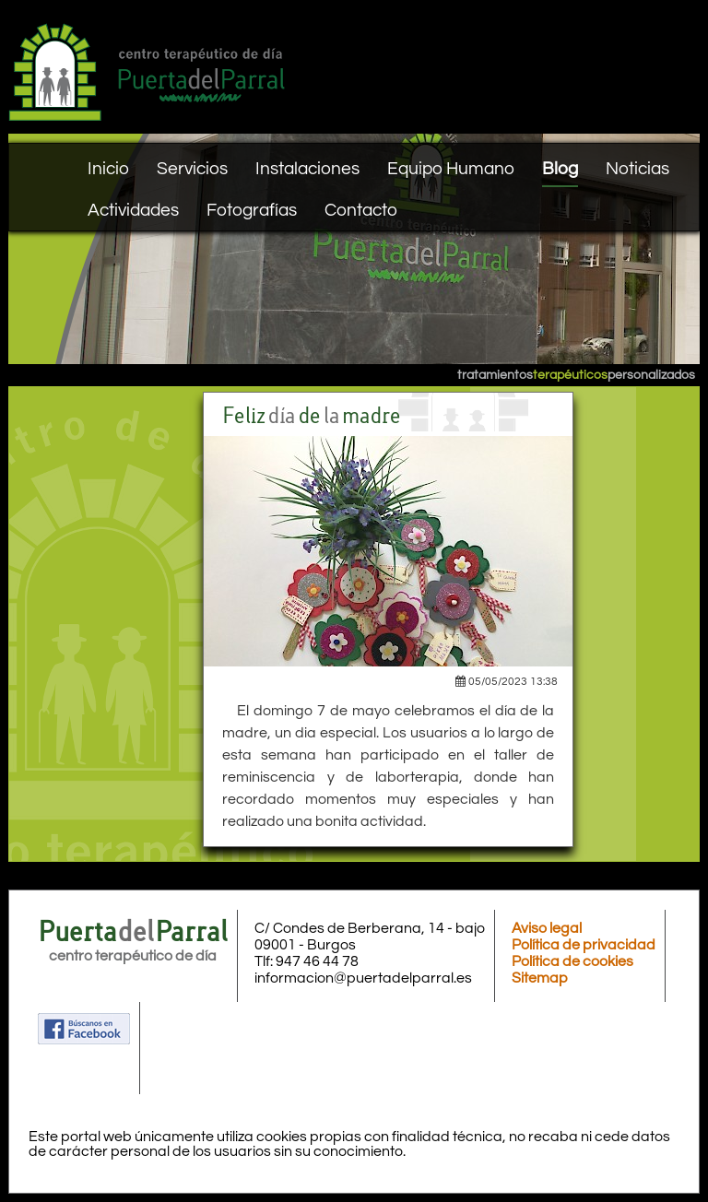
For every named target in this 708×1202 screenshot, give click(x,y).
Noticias (637, 168)
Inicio (108, 168)
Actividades (133, 210)
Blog (560, 168)
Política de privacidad (583, 944)
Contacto (360, 210)
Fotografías (251, 210)
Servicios (192, 168)
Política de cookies (572, 961)
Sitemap (540, 978)
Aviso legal (547, 928)
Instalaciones (307, 168)
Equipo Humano (450, 168)
